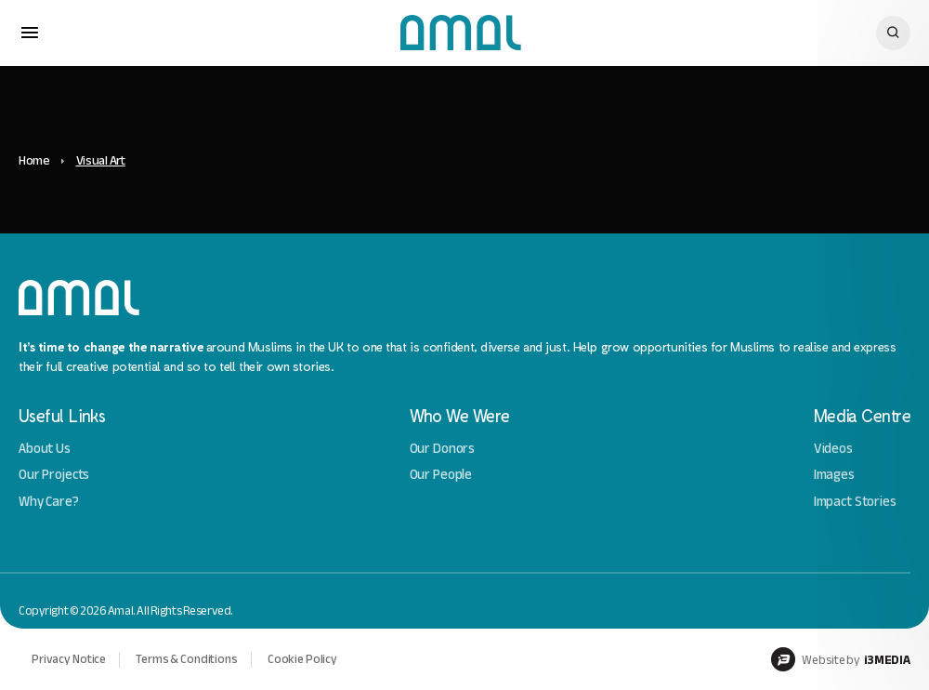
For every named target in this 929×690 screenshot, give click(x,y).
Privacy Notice (69, 658)
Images (834, 474)
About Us (45, 448)
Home (34, 160)
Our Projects (54, 474)
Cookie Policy (302, 658)
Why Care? (49, 501)
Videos (833, 448)
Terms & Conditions (187, 658)
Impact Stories (855, 501)
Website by (840, 659)
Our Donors (443, 448)
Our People (441, 474)
